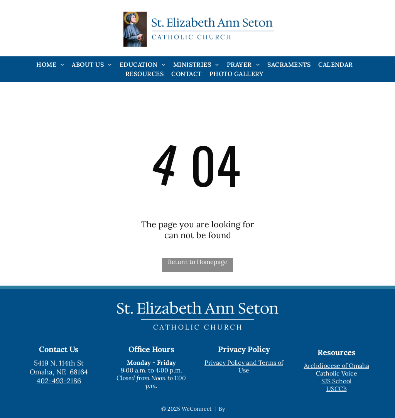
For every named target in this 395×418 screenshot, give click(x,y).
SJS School (336, 381)
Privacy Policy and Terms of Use (243, 366)
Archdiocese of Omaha (336, 365)
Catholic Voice (336, 373)
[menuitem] (50, 64)
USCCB (336, 389)
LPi (230, 408)
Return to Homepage (198, 262)
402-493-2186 (59, 380)
